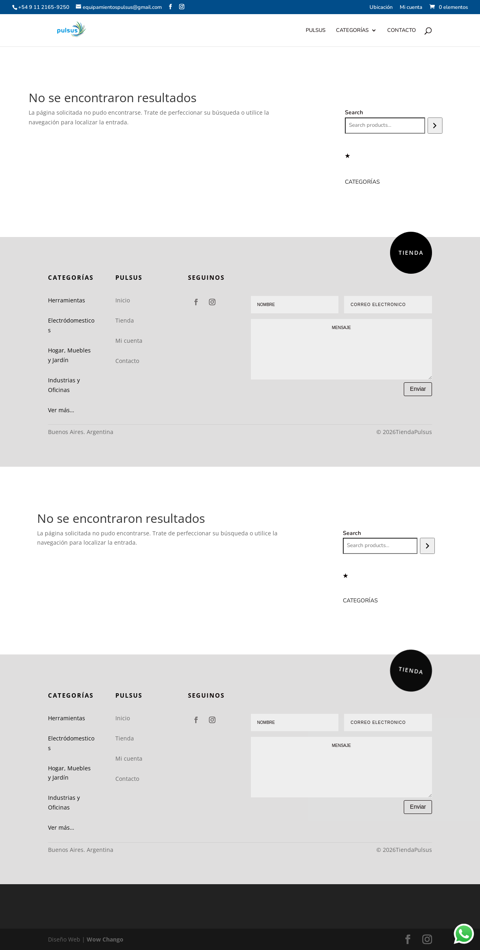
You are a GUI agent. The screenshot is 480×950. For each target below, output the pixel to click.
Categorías (352, 30)
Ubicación (380, 8)
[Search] (435, 125)
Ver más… (61, 410)
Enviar (418, 389)
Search (354, 112)
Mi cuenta (411, 8)
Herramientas (66, 300)
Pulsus (316, 30)
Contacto (401, 30)
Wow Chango (105, 939)
